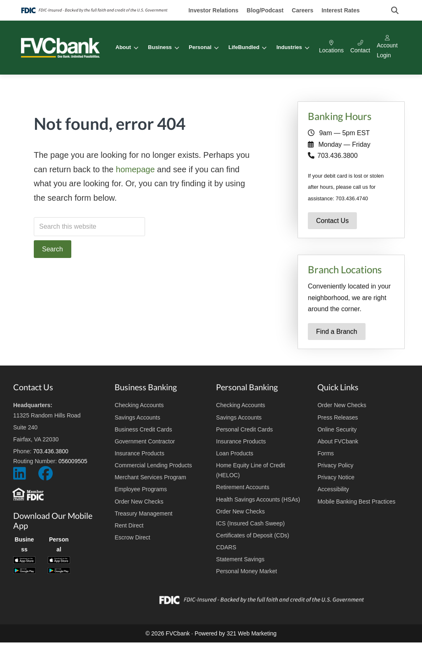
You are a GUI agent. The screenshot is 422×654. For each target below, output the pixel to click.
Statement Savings (240, 559)
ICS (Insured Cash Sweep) (250, 523)
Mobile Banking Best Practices (356, 501)
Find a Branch (336, 331)
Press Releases (337, 417)
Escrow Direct (132, 537)
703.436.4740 (352, 198)
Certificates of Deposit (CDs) (252, 535)
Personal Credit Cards (244, 429)
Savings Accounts (137, 417)
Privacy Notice (335, 477)
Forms (325, 453)
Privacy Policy (335, 465)
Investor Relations (213, 10)
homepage (135, 169)
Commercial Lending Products (153, 465)
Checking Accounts (139, 405)
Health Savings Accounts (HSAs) (258, 499)
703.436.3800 (337, 155)
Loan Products (234, 453)
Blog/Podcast (265, 10)
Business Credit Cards (143, 429)
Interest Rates (340, 10)
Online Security (336, 429)
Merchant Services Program (150, 477)
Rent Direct (129, 525)
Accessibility (333, 489)
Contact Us (332, 220)
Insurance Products (139, 453)
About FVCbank (337, 441)
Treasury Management (143, 513)
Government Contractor (145, 441)
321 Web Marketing (252, 633)
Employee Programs (141, 489)
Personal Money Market (246, 571)
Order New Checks (139, 501)
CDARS (226, 547)
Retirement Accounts (242, 487)
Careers (302, 10)
